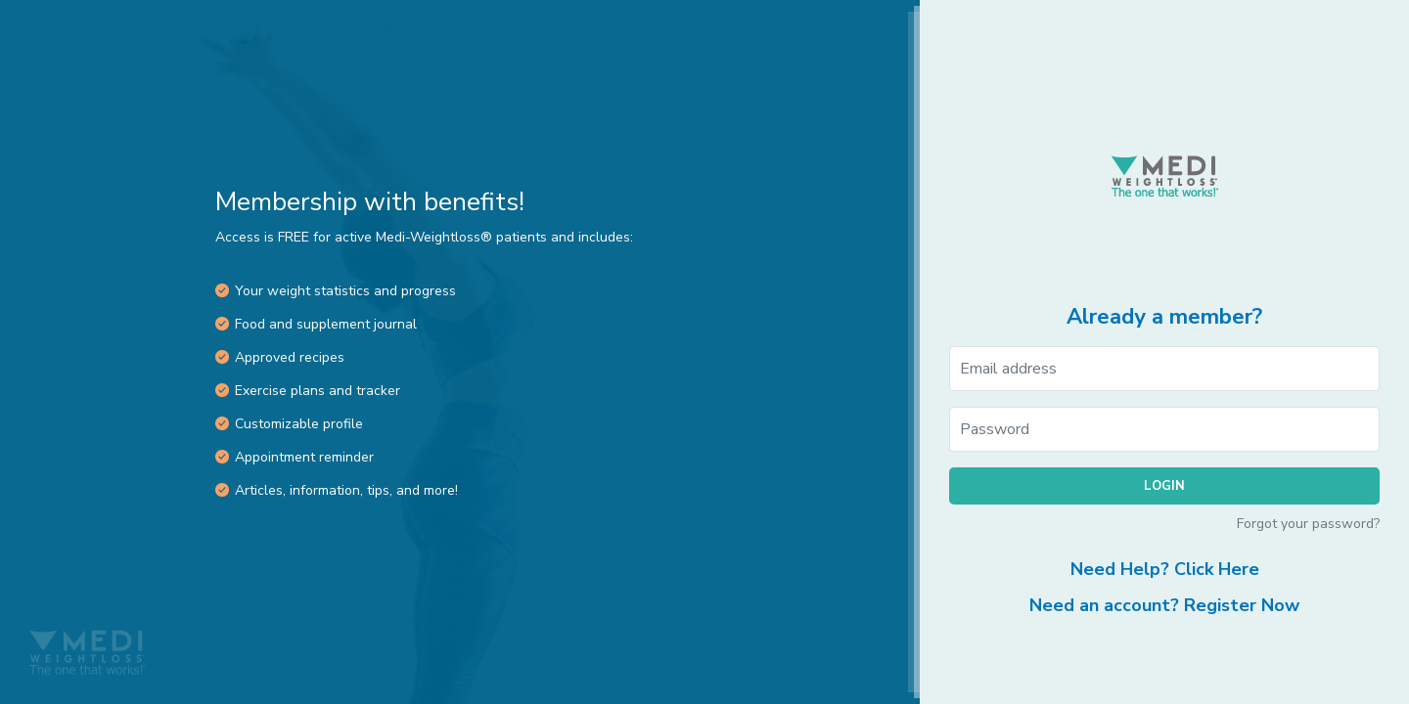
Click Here (1216, 569)
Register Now (1241, 605)
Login (1164, 486)
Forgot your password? (1308, 523)
